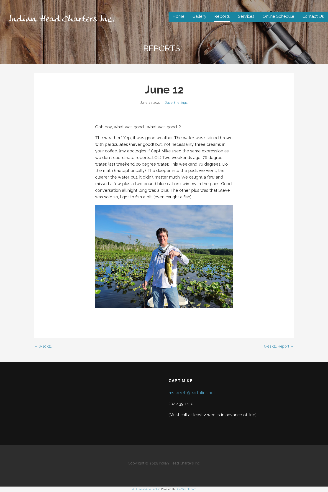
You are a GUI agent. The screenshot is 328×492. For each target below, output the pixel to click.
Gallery (199, 16)
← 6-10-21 (43, 346)
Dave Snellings (176, 102)
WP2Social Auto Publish (146, 489)
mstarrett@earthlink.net (192, 392)
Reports (222, 16)
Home (178, 16)
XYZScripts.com (186, 489)
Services (246, 16)
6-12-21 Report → (279, 346)
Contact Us (313, 16)
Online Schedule (278, 16)
